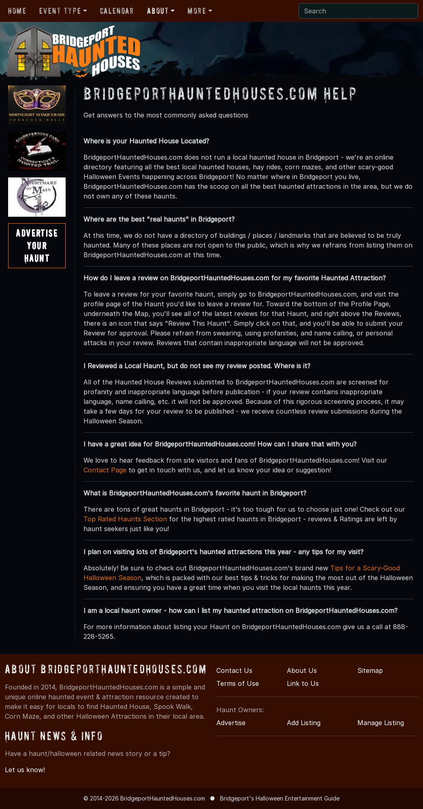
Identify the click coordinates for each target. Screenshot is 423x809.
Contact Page (104, 470)
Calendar (117, 10)
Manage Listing (380, 723)
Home (17, 10)
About (158, 10)
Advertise (231, 723)
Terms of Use (237, 683)
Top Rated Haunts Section (125, 519)
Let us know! (25, 770)
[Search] (358, 11)
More (197, 10)
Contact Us (234, 670)
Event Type (60, 10)
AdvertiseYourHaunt (37, 246)
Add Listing (303, 723)
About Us (302, 670)
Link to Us (303, 683)
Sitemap (370, 670)
